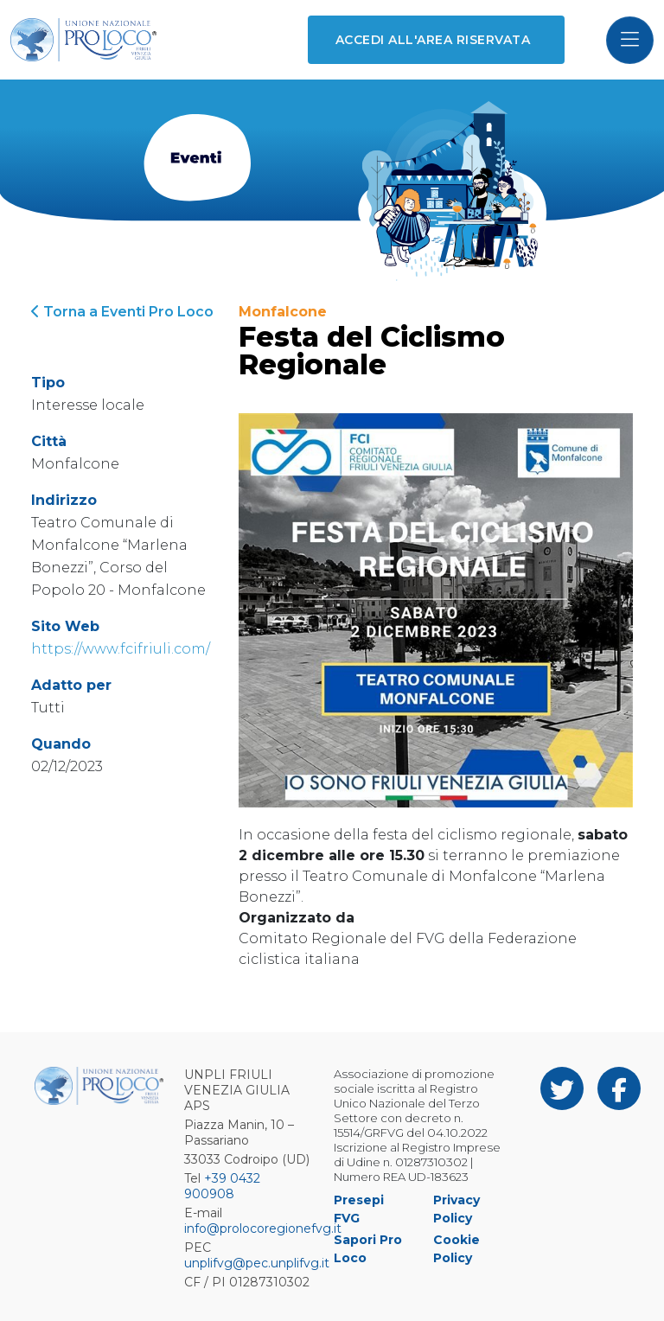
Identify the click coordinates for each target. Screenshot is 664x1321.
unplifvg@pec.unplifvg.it (256, 1263)
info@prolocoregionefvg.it (263, 1228)
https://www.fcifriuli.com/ (120, 649)
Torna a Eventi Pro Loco (122, 311)
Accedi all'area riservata (432, 40)
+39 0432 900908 (222, 1186)
